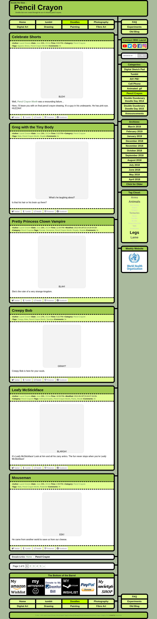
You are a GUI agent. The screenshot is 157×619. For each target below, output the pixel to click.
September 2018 (134, 155)
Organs (134, 207)
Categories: (134, 64)
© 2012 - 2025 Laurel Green (43, 615)
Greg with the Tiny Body (33, 127)
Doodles (75, 22)
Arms (134, 197)
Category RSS (101, 615)
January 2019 (134, 136)
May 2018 (134, 174)
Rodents (43, 487)
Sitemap (76, 615)
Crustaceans (134, 228)
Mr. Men (134, 221)
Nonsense (50, 230)
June (38, 43)
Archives (70, 615)
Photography (101, 22)
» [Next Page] (44, 566)
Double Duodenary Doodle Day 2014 (134, 99)
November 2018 (134, 145)
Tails (134, 226)
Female (42, 230)
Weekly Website (134, 248)
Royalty (75, 230)
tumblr (48, 22)
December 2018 (134, 141)
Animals (134, 201)
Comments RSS (87, 615)
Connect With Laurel (134, 40)
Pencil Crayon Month (39, 46)
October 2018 (134, 150)
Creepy (20, 319)
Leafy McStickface (27, 390)
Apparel (20, 46)
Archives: (134, 121)
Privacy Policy (55, 615)
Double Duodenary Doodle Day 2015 (134, 107)
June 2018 (134, 169)
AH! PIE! (134, 79)
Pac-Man (134, 218)
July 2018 (134, 165)
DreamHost (118, 615)
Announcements (134, 113)
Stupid (42, 136)
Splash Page (63, 615)
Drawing (48, 26)
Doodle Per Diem (18, 3)
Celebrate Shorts (26, 37)
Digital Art (22, 26)
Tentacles (134, 213)
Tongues (134, 210)
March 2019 (134, 126)
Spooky (49, 319)
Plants (73, 399)
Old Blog (134, 31)
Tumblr (134, 74)
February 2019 (134, 131)
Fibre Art (101, 26)
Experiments (134, 26)
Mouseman (21, 478)
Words (134, 216)
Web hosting (134, 205)
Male (19, 136)
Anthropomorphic (46, 399)
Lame (134, 237)
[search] (128, 55)
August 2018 (134, 160)
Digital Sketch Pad (134, 69)
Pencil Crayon (38, 7)
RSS (80, 615)
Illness (27, 46)
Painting (75, 26)
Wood (79, 399)
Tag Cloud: (134, 192)
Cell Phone (134, 83)
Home (22, 22)
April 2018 (134, 179)
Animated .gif (134, 88)
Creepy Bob (22, 310)
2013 (47, 43)
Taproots (134, 241)
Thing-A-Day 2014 (134, 223)
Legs (134, 232)
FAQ (134, 22)
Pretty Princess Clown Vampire (39, 221)
